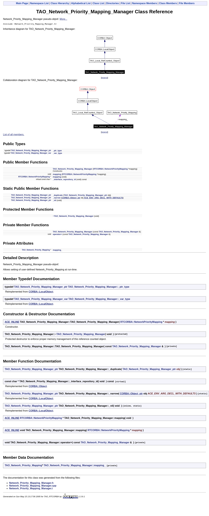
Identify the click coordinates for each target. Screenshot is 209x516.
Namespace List (39, 3)
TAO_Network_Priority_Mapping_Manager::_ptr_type (98, 287)
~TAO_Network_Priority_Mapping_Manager (73, 216)
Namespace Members (144, 3)
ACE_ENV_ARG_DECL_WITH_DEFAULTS (103, 198)
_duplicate (58, 195)
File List (125, 3)
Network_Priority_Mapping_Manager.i (31, 489)
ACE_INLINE (12, 322)
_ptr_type (57, 151)
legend (104, 78)
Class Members (168, 3)
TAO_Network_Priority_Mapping (36, 250)
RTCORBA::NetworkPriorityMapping (111, 169)
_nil (54, 201)
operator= (57, 235)
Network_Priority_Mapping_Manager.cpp (32, 486)
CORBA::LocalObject (41, 292)
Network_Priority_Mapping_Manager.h (31, 483)
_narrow (57, 198)
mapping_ (57, 250)
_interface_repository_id (64, 180)
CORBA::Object (38, 386)
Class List (98, 3)
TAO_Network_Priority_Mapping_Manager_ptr (31, 151)
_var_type (57, 153)
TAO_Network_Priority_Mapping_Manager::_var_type (99, 299)
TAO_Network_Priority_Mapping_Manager (72, 169)
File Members (187, 3)
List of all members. (13, 135)
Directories (112, 3)
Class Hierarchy (60, 3)
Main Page (22, 3)
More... (63, 19)
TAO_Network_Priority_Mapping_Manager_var (31, 153)
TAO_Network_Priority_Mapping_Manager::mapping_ (74, 466)
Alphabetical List (81, 3)
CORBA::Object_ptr (71, 198)
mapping (57, 175)
